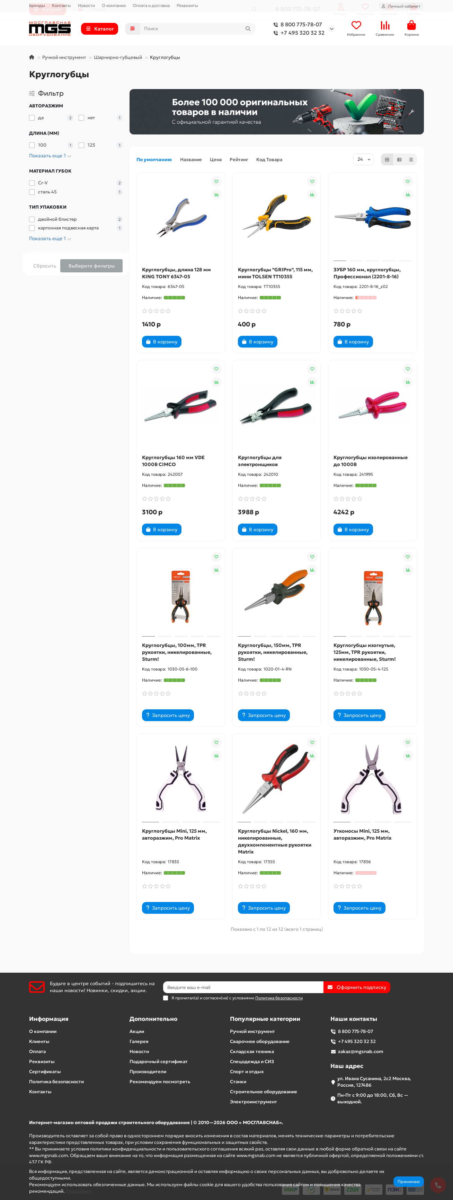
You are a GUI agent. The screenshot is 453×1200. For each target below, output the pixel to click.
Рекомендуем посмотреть (160, 1082)
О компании (114, 5)
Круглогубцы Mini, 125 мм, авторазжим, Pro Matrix (174, 834)
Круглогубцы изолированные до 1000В (371, 460)
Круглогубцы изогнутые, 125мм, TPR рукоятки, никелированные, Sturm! (365, 652)
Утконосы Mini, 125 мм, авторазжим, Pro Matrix (363, 834)
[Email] (243, 987)
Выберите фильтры (92, 266)
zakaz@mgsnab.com (360, 1051)
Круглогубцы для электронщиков (260, 460)
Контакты (61, 5)
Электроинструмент (253, 1102)
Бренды (37, 5)
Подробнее (78, 1191)
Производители (148, 1072)
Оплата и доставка (151, 5)
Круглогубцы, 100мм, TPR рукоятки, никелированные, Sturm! (177, 652)
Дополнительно (153, 1019)
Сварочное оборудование (260, 1041)
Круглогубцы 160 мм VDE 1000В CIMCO (173, 460)
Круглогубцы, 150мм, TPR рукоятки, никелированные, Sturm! (273, 652)
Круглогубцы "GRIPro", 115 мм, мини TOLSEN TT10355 (275, 273)
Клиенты (39, 1041)
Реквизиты (187, 5)
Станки (238, 1082)
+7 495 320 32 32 (298, 33)
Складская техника (252, 1051)
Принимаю (409, 1181)
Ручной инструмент (64, 57)
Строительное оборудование (263, 1092)
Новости (86, 5)
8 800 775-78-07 (296, 24)
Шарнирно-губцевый (118, 57)
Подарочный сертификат (159, 1062)
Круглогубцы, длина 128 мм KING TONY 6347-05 (176, 273)
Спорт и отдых (247, 1072)
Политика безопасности (56, 1082)
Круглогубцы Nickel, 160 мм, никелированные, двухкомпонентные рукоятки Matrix (274, 841)
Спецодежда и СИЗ (252, 1062)
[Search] (198, 29)
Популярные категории (265, 1019)
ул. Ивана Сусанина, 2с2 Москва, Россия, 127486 (374, 1082)
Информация (49, 1019)
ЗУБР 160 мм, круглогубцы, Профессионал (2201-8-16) (367, 273)
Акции (137, 1031)
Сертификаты (45, 1072)
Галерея (139, 1041)
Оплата (37, 1051)
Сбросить (44, 266)
